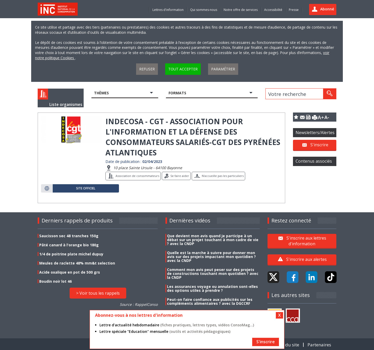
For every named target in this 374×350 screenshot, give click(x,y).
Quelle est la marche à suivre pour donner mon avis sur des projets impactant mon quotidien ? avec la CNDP (211, 256)
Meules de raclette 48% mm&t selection (77, 263)
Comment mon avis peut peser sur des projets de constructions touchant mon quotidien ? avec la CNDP (212, 273)
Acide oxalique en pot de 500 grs (69, 272)
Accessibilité (273, 10)
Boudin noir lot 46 (55, 281)
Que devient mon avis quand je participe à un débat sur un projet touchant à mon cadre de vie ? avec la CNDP (212, 239)
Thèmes (101, 92)
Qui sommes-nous (203, 10)
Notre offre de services (241, 10)
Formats (177, 92)
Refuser (147, 69)
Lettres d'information (168, 10)
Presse (294, 10)
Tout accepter (183, 69)
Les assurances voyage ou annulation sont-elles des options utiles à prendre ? (212, 288)
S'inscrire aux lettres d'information (306, 240)
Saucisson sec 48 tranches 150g (68, 235)
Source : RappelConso (139, 304)
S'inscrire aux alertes (306, 259)
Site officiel (85, 188)
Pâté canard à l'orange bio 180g (69, 244)
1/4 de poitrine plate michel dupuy (71, 254)
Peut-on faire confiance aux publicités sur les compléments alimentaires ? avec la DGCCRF (209, 301)
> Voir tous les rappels (98, 293)
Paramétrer (223, 69)
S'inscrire (319, 145)
